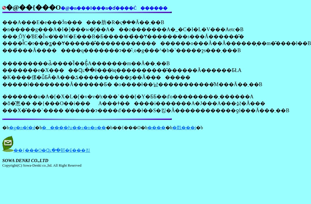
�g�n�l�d (22, 127)
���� (156, 127)
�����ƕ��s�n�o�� (74, 127)
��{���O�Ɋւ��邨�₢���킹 (52, 150)
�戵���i (184, 127)
